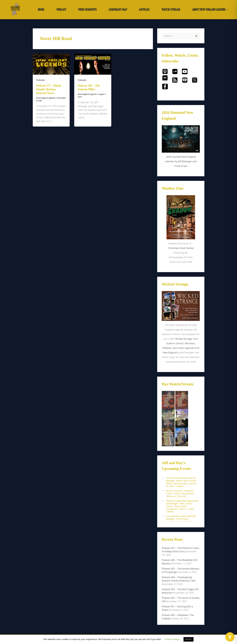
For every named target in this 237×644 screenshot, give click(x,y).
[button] (210, 9)
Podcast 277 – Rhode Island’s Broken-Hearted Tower (49, 89)
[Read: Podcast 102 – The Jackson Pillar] (92, 63)
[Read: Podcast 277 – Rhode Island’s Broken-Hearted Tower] (51, 63)
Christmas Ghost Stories (181, 248)
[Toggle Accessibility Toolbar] (230, 637)
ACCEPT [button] (188, 639)
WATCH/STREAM (171, 9)
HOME (41, 9)
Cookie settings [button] (172, 639)
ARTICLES (144, 9)
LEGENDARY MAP (118, 9)
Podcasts (40, 80)
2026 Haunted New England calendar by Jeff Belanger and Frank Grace (181, 161)
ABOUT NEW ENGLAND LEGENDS (210, 9)
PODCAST (61, 9)
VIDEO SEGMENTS (87, 9)
